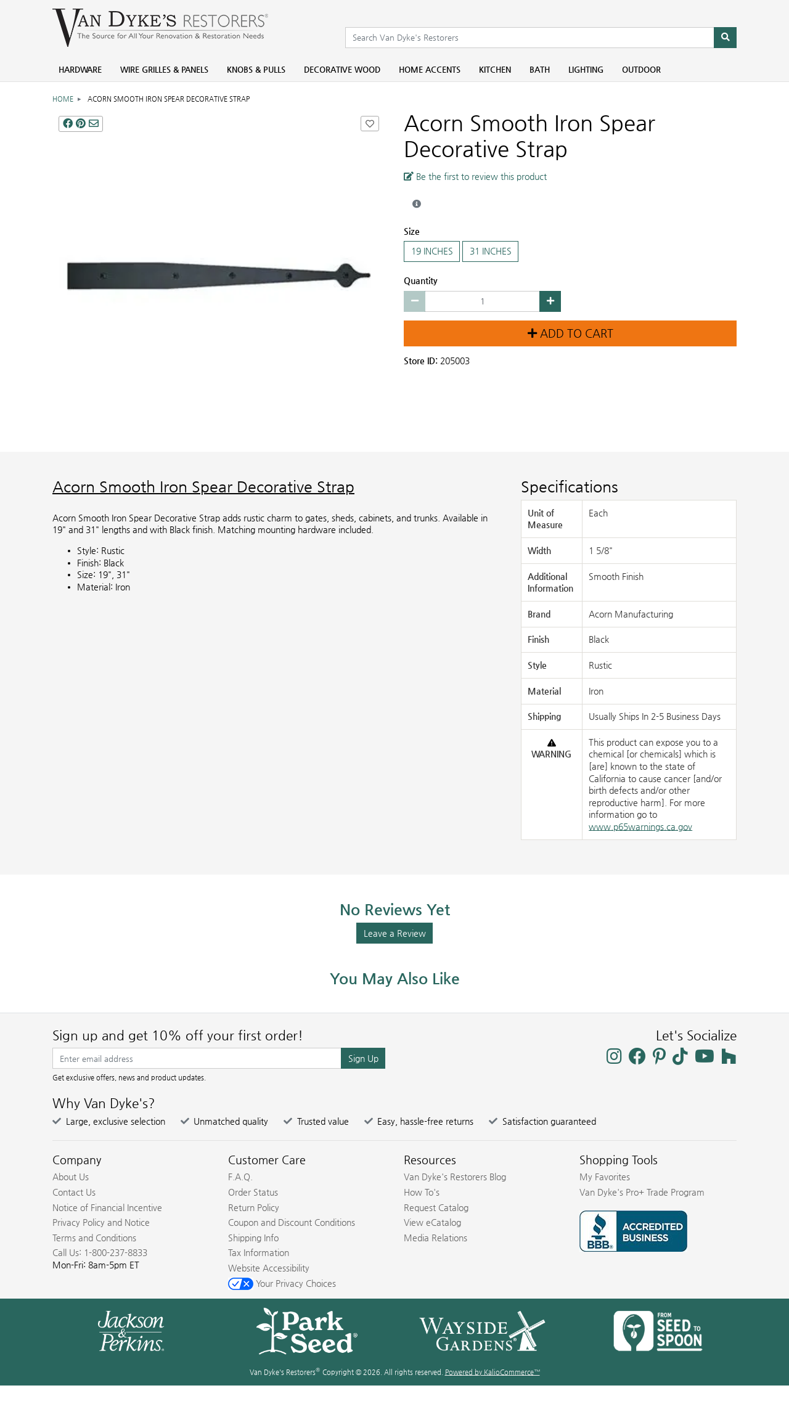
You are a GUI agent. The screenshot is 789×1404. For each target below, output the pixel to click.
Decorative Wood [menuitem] (342, 69)
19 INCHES (431, 251)
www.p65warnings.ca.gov (640, 826)
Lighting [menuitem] (585, 69)
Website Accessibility (268, 1268)
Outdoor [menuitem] (641, 69)
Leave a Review (395, 933)
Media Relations (435, 1238)
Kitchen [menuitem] (495, 69)
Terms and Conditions (94, 1238)
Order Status (253, 1192)
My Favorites (604, 1177)
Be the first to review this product (475, 176)
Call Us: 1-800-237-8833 (99, 1252)
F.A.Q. (240, 1177)
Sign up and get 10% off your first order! (177, 1035)
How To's (421, 1192)
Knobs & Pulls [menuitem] (256, 69)
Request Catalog (436, 1207)
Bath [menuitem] (539, 69)
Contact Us (74, 1192)
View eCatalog (432, 1222)
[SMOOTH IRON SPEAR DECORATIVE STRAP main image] (218, 276)
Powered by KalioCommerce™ (492, 1372)
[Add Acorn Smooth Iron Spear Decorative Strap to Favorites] (370, 123)
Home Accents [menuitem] (429, 69)
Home (62, 99)
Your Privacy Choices (282, 1283)
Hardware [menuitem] (80, 69)
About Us (70, 1177)
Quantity (421, 280)
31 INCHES (490, 251)
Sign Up (363, 1058)
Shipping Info (253, 1238)
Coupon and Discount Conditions (291, 1222)
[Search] (725, 37)
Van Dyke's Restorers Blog (455, 1177)
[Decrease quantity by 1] (414, 301)
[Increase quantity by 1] (550, 301)
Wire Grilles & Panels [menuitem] (164, 69)
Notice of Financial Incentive (107, 1207)
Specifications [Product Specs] (569, 487)
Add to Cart (570, 333)
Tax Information (258, 1252)
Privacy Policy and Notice (101, 1222)
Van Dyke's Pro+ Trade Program (642, 1192)
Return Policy (253, 1207)
